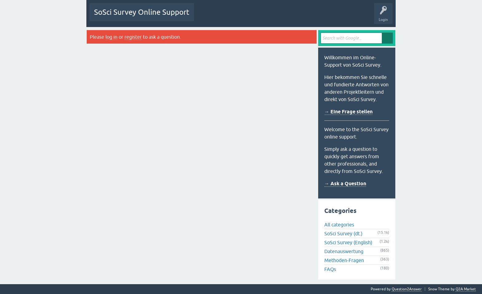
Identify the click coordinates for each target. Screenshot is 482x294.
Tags (256, 16)
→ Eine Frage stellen (348, 112)
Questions (207, 16)
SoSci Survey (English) (348, 242)
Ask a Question (301, 16)
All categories (339, 224)
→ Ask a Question (345, 183)
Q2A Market (466, 289)
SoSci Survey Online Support (141, 12)
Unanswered (233, 16)
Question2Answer (407, 289)
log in (111, 37)
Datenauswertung (343, 251)
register (133, 37)
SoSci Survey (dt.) (343, 233)
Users (275, 16)
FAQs (330, 269)
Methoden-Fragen (344, 260)
